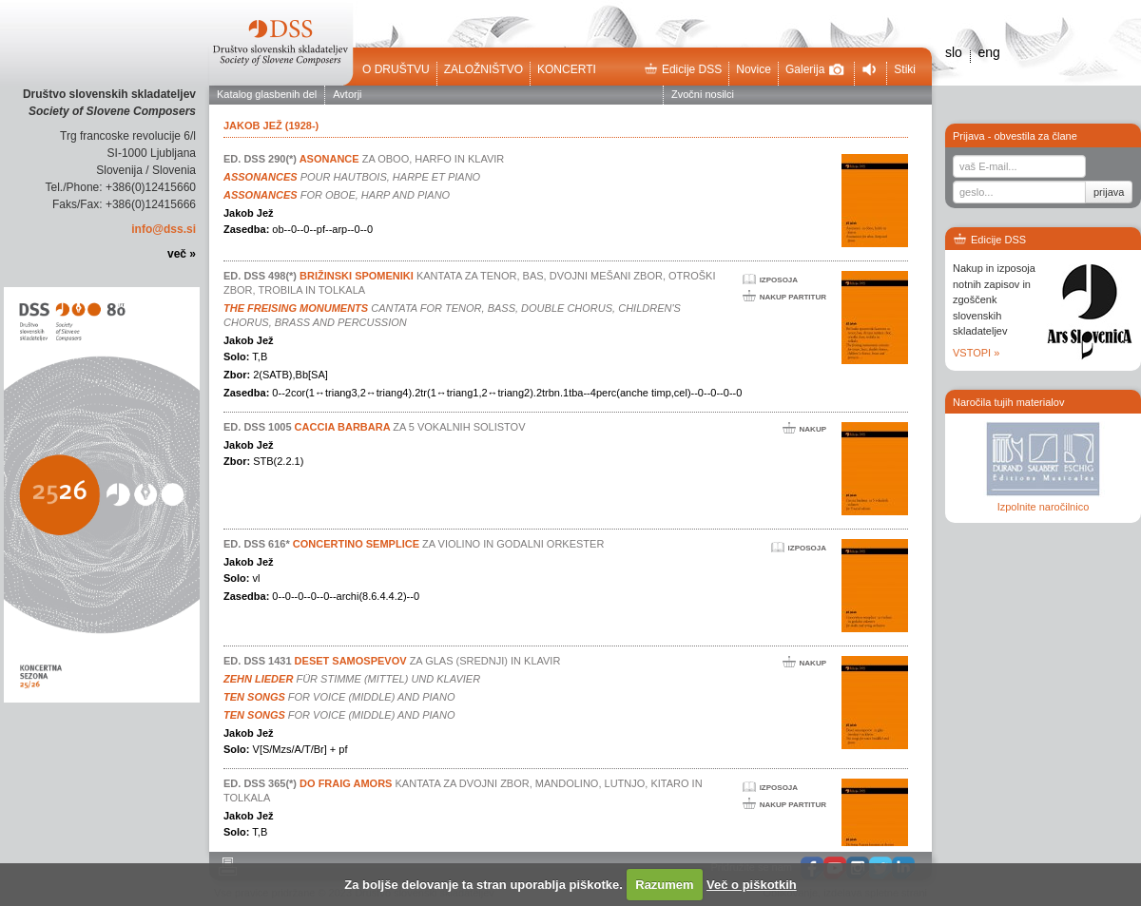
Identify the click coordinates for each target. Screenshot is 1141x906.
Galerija (814, 69)
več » (181, 253)
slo (953, 52)
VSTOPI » (976, 352)
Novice (753, 69)
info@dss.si (163, 229)
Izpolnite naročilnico (1043, 506)
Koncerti (566, 69)
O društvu (396, 69)
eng (988, 52)
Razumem (664, 884)
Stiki (905, 69)
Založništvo (483, 69)
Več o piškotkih (751, 884)
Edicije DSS (683, 69)
